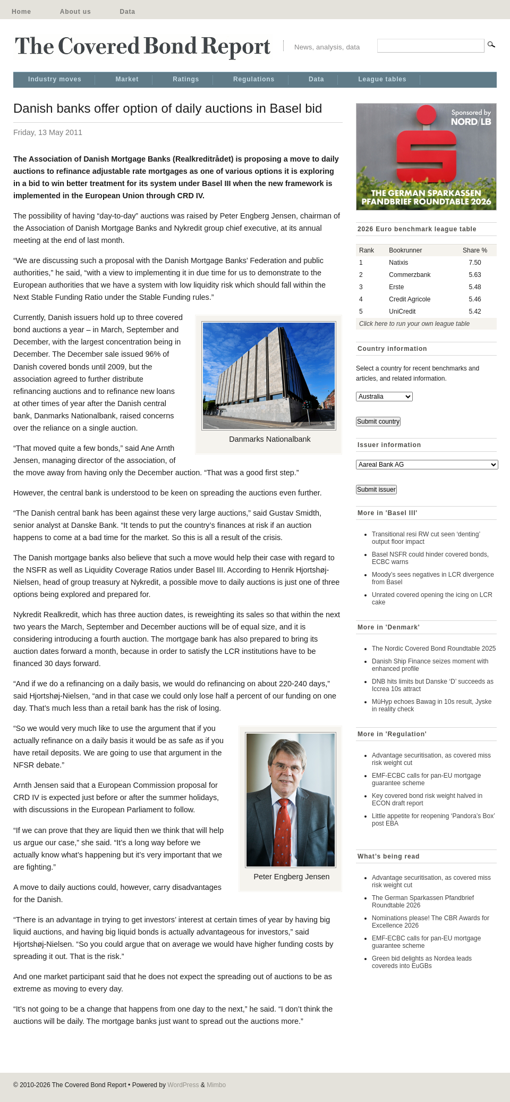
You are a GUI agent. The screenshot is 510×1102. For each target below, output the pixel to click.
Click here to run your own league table (414, 323)
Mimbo (216, 1085)
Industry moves (54, 79)
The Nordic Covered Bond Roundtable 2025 (434, 648)
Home (21, 11)
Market (127, 79)
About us (75, 11)
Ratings (186, 79)
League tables (382, 79)
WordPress (183, 1085)
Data (127, 11)
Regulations (254, 79)
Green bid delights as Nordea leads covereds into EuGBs (422, 962)
